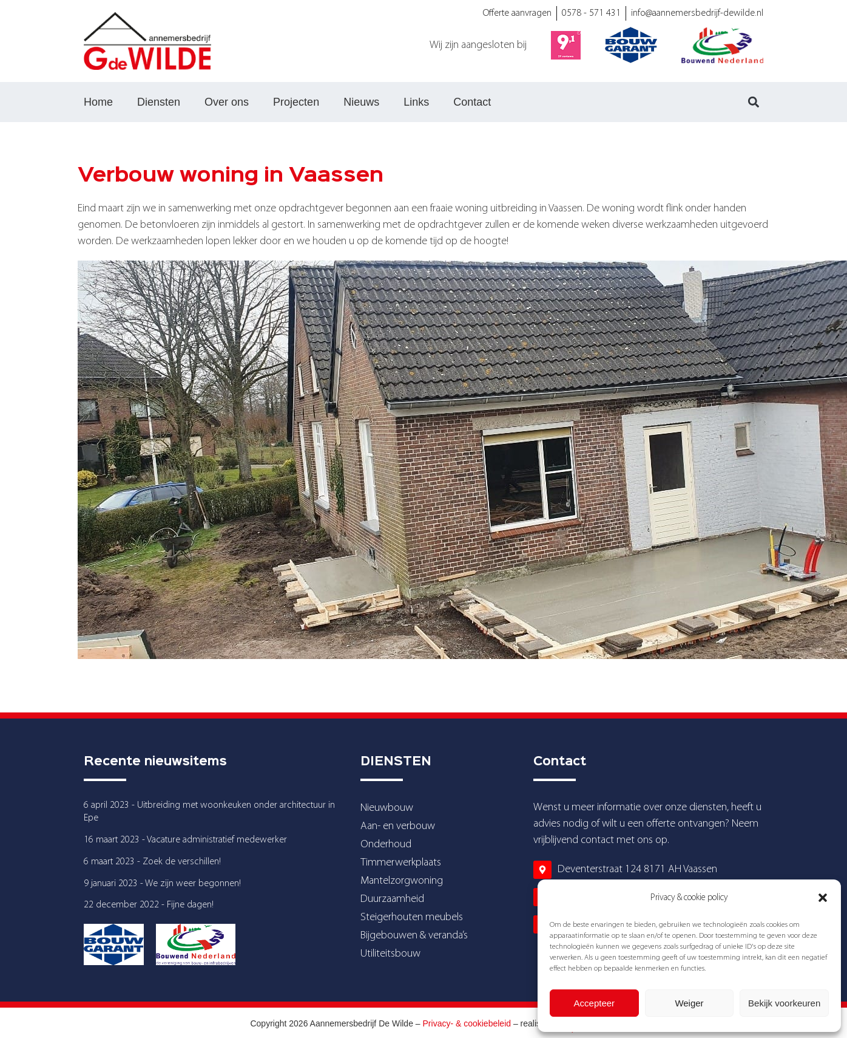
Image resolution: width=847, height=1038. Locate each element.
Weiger (689, 1003)
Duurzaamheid (392, 899)
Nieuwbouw (386, 808)
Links (416, 102)
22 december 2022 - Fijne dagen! (149, 905)
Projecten (296, 102)
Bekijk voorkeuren (784, 1003)
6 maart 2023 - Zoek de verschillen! (152, 862)
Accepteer (594, 1003)
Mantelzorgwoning (401, 881)
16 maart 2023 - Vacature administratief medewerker (185, 840)
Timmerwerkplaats (400, 863)
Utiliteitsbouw (390, 954)
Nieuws (361, 102)
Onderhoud (385, 844)
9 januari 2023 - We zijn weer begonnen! (162, 884)
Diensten (158, 102)
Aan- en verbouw (397, 826)
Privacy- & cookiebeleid (467, 1023)
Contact (472, 102)
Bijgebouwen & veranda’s (414, 935)
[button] (823, 898)
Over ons (226, 102)
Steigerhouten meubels (411, 917)
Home (98, 102)
